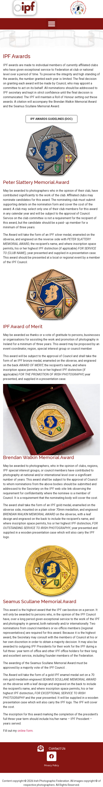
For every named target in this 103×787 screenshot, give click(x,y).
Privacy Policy (51, 765)
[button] (51, 24)
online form (25, 731)
